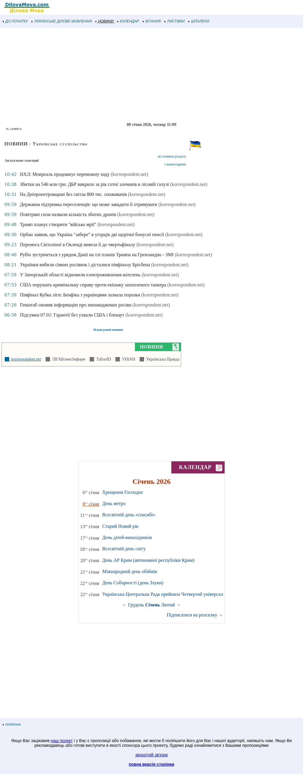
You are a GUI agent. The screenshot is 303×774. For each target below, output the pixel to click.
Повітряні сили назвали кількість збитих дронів (68, 214)
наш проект (61, 740)
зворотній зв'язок (151, 754)
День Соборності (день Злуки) (132, 582)
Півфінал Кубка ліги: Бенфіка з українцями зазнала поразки (80, 294)
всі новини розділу (172, 156)
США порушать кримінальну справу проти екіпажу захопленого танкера (93, 284)
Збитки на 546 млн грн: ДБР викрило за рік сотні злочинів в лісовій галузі (94, 184)
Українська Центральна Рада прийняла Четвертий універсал (162, 594)
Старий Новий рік (120, 526)
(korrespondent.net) (129, 174)
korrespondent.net (25, 359)
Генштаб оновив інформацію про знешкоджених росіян (75, 304)
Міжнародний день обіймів (129, 571)
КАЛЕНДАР (128, 21)
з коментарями (175, 164)
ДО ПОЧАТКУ (15, 21)
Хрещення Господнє (122, 492)
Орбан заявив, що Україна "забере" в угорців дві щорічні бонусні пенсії (92, 234)
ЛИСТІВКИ (175, 21)
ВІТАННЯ (152, 21)
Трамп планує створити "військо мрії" (58, 224)
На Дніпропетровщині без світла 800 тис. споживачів (73, 194)
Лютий (168, 604)
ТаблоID (102, 359)
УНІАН (127, 359)
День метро (113, 503)
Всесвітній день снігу (124, 548)
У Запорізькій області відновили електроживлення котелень (80, 274)
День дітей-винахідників (127, 537)
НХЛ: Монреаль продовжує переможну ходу (64, 174)
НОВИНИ (105, 21)
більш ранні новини (108, 329)
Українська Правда (161, 359)
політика (12, 724)
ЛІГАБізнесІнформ (67, 359)
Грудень (136, 604)
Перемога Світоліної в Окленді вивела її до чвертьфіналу (77, 244)
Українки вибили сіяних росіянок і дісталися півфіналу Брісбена (85, 264)
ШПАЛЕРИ (199, 21)
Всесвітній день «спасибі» (128, 514)
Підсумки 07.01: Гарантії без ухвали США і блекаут (72, 314)
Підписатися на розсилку (195, 614)
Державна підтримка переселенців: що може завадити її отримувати (88, 204)
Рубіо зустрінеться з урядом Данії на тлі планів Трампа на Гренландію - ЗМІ (96, 254)
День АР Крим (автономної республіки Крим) (148, 560)
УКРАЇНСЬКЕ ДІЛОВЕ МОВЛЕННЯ (62, 21)
